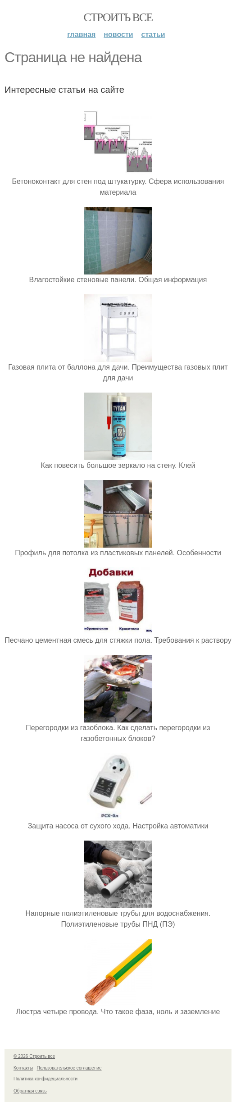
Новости (118, 34)
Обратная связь (30, 1090)
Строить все (117, 17)
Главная (81, 34)
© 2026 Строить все (34, 1056)
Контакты (23, 1067)
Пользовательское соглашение (69, 1067)
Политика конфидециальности (45, 1078)
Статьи (153, 34)
